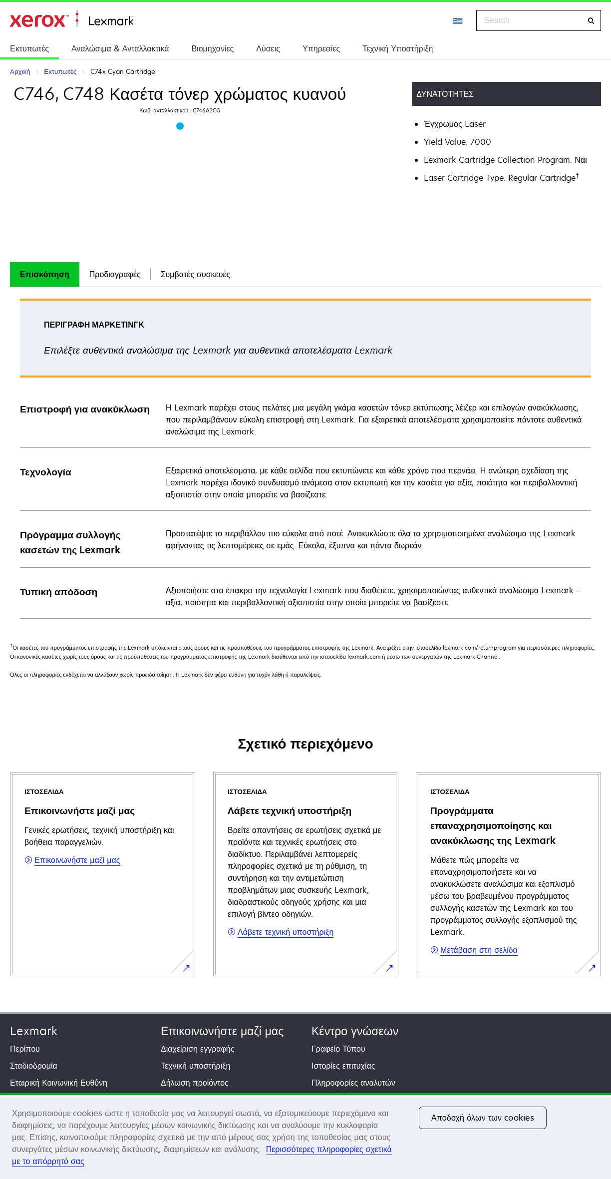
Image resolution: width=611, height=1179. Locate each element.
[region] (305, 1136)
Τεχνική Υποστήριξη (397, 48)
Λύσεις (268, 48)
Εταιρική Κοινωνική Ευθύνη (58, 1082)
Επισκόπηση (44, 274)
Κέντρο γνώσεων (354, 1031)
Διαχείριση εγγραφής (197, 1048)
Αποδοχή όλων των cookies (482, 1117)
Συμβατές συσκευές (196, 274)
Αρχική (71, 18)
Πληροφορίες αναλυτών (353, 1082)
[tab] (44, 274)
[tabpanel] (305, 458)
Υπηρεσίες (321, 48)
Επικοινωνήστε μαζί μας (222, 1031)
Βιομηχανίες (212, 48)
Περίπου (25, 1048)
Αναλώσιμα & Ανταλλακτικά (120, 48)
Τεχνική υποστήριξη (195, 1065)
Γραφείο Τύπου (338, 1048)
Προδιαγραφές (115, 274)
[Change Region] (458, 20)
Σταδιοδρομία (33, 1065)
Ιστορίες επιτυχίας (343, 1065)
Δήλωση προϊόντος (195, 1082)
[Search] (591, 20)
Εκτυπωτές (29, 48)
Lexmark (33, 1031)
